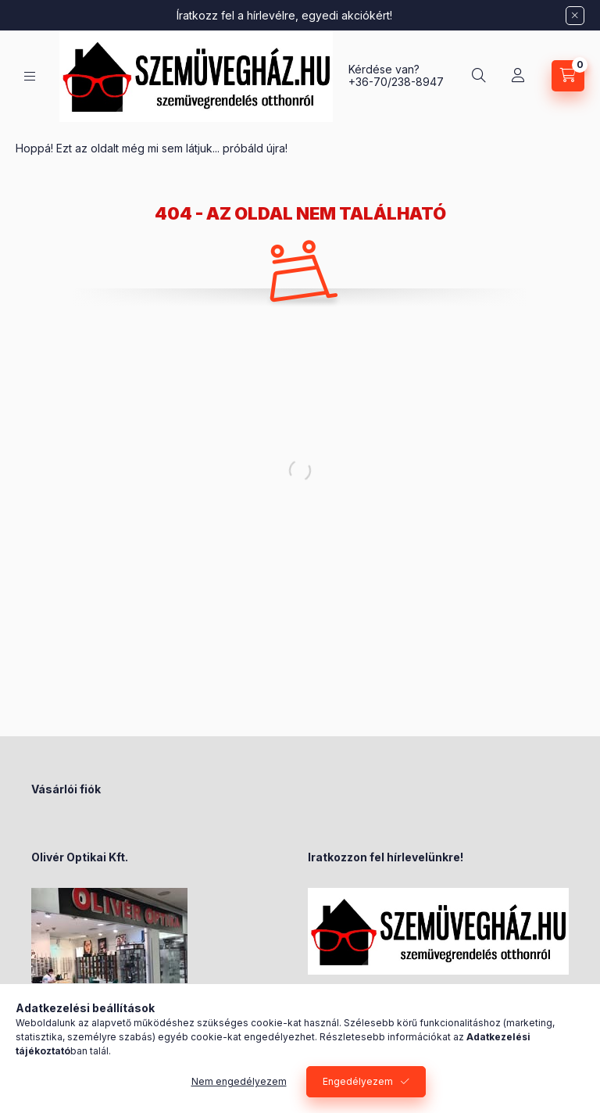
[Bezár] (575, 15)
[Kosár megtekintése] (568, 75)
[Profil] (518, 75)
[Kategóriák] (30, 76)
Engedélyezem (358, 1081)
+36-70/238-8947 (396, 81)
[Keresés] (479, 75)
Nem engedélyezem (239, 1081)
